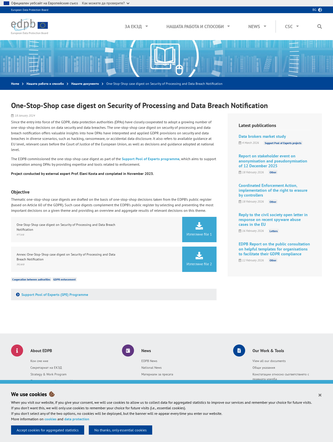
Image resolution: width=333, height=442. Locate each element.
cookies (50, 419)
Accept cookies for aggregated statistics (48, 430)
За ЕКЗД (133, 26)
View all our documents (269, 361)
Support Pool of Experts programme (150, 158)
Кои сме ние (39, 361)
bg (314, 10)
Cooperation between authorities (31, 279)
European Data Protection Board (29, 10)
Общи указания (264, 367)
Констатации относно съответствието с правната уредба (281, 376)
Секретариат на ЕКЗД (46, 367)
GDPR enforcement (64, 279)
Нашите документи (85, 84)
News (254, 26)
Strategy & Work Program (48, 374)
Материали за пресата (157, 374)
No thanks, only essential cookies (120, 430)
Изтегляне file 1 (199, 229)
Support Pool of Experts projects (283, 142)
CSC (289, 26)
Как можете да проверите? (105, 3)
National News (151, 367)
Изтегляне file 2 (199, 259)
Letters (274, 231)
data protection (76, 419)
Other (273, 172)
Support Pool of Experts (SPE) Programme (54, 294)
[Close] (320, 394)
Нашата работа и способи (195, 26)
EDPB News (149, 361)
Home (15, 84)
